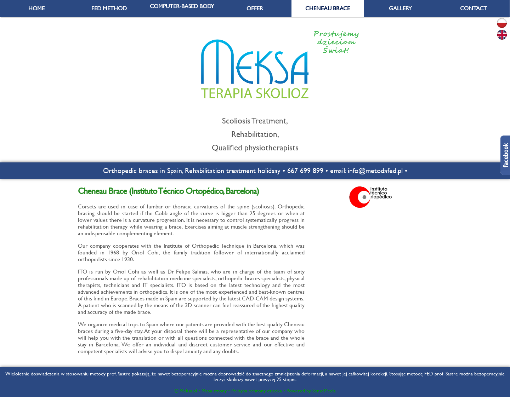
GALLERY (400, 8)
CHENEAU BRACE (327, 8)
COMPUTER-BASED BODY (182, 6)
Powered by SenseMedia (311, 390)
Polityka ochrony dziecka (256, 390)
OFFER (254, 8)
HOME (36, 8)
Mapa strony (214, 390)
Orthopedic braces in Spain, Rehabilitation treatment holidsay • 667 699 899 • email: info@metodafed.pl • (255, 171)
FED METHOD (109, 8)
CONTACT (473, 8)
